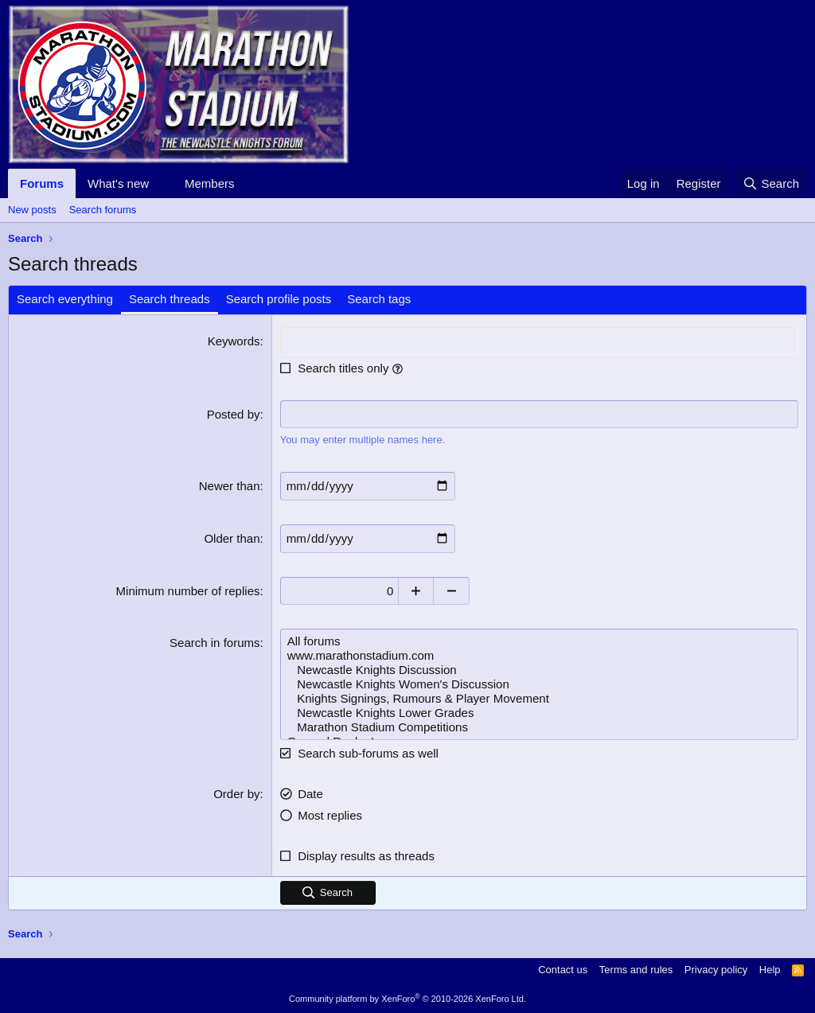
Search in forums (214, 642)
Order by (236, 793)
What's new (118, 183)
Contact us (562, 969)
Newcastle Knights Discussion (539, 669)
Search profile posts (279, 299)
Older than (231, 537)
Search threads (169, 299)
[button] (161, 183)
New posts (32, 210)
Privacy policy (715, 969)
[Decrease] (453, 590)
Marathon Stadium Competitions (539, 726)
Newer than (229, 485)
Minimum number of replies (188, 590)
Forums (42, 183)
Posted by (233, 414)
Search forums (103, 210)
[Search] (771, 183)
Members (210, 183)
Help (770, 969)
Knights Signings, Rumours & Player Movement (539, 698)
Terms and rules (636, 969)
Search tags (379, 299)
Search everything (65, 299)
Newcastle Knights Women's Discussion (539, 683)
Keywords (234, 341)
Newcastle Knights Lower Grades (539, 712)
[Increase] (417, 590)
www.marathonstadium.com (539, 655)
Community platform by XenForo (407, 998)
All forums (539, 640)
